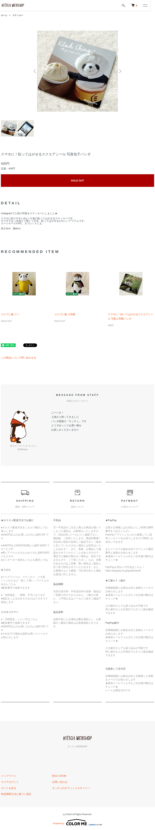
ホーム (4, 15)
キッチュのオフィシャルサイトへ (71, 788)
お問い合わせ (59, 781)
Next (119, 71)
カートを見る (8, 788)
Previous (35, 71)
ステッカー (17, 15)
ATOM (62, 775)
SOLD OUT (77, 180)
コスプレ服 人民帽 (64, 314)
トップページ (8, 775)
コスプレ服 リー (10, 314)
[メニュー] (149, 5)
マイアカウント (10, 781)
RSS (54, 775)
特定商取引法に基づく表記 (16, 794)
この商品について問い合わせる (18, 357)
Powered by (77, 822)
